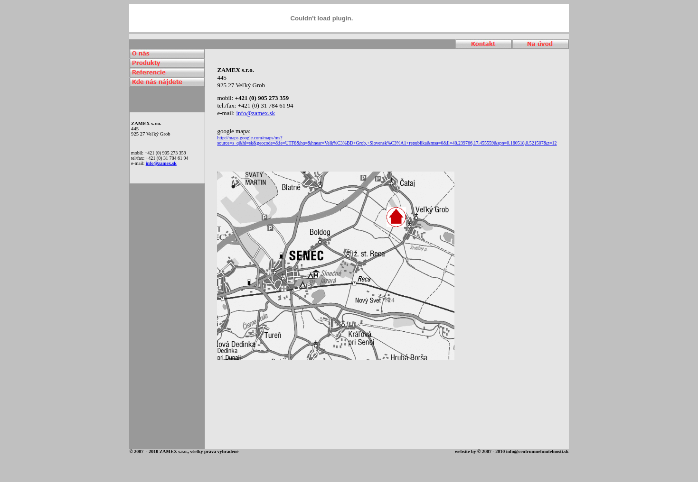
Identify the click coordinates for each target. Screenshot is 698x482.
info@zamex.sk (161, 163)
